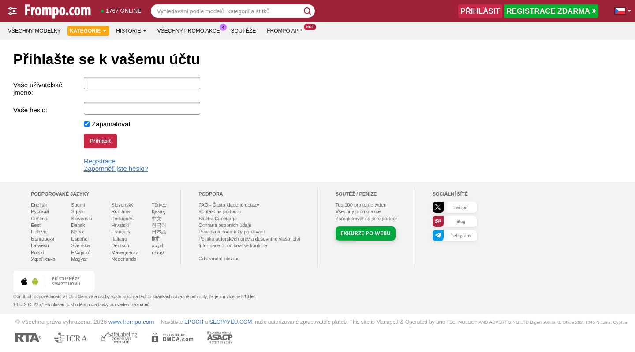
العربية (158, 245)
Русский (40, 211)
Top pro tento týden (361, 204)
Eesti (36, 225)
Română (121, 211)
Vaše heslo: (30, 110)
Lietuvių (39, 231)
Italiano (119, 238)
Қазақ (158, 211)
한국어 (159, 225)
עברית (158, 252)
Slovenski (81, 218)
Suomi (78, 204)
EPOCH (193, 322)
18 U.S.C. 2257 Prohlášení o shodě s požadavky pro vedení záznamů (81, 304)
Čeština (39, 218)
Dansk (78, 225)
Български (42, 238)
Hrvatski (120, 225)
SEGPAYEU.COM (230, 322)
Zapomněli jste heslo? (116, 168)
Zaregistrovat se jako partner (366, 218)
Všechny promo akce (190, 30)
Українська (43, 259)
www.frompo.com (131, 322)
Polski (37, 252)
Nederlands (124, 259)
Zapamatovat (111, 124)
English (39, 204)
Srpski (78, 211)
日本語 (159, 231)
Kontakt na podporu (219, 211)
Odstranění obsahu (219, 258)
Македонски (125, 252)
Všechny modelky (34, 31)
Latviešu (40, 245)
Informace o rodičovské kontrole (232, 245)
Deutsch (120, 245)
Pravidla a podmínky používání (231, 231)
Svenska (80, 245)
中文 (156, 218)
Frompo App (286, 30)
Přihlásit (100, 141)
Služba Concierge (217, 218)
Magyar (79, 259)
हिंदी (156, 238)
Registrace (100, 161)
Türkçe (159, 204)
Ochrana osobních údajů (224, 225)
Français (121, 231)
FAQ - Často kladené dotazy (228, 204)
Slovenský (123, 204)
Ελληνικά (80, 252)
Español (80, 238)
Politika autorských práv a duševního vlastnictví (249, 238)
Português (123, 218)
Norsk (77, 231)
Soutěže (243, 31)
